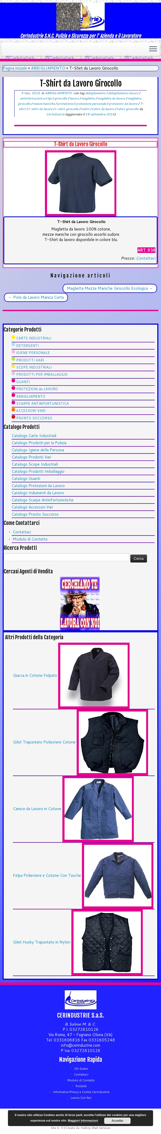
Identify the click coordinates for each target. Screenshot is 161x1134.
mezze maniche (44, 103)
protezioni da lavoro (123, 103)
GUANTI (23, 381)
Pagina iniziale (15, 68)
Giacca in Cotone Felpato (35, 675)
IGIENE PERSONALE (33, 352)
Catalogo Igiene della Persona (38, 450)
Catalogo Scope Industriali (35, 464)
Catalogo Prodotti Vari (31, 457)
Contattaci (145, 258)
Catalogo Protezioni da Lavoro (38, 485)
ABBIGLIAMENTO (48, 68)
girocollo (61, 98)
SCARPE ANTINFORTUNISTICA (42, 403)
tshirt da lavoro (103, 109)
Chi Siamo (81, 1069)
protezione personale (91, 103)
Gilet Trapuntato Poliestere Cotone (44, 742)
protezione (65, 103)
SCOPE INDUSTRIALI (34, 367)
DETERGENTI (27, 345)
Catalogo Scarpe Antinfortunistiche (42, 500)
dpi (50, 98)
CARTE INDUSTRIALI (33, 338)
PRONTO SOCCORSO (34, 418)
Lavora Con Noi (81, 1098)
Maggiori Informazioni (83, 1120)
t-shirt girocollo (67, 109)
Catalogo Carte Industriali (34, 435)
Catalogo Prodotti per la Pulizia (39, 443)
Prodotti (81, 1086)
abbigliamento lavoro (123, 93)
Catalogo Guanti (26, 478)
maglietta (88, 98)
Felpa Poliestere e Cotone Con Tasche (47, 875)
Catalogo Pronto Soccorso (35, 514)
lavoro (75, 98)
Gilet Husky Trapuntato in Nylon (41, 942)
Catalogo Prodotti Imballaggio (38, 471)
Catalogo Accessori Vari (32, 507)
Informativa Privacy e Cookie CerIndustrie (81, 1092)
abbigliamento (95, 93)
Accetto (117, 1121)
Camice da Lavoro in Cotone (37, 808)
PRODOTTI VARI (30, 360)
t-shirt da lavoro (40, 109)
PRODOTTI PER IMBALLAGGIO (42, 374)
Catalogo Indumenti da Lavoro (38, 493)
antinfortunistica (32, 98)
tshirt (85, 109)
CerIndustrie (55, 114)
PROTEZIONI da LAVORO (37, 389)
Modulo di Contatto (30, 539)
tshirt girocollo (128, 109)
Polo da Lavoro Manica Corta (36, 297)
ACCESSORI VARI (30, 410)
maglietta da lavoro (112, 98)
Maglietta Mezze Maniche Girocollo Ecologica (110, 288)
